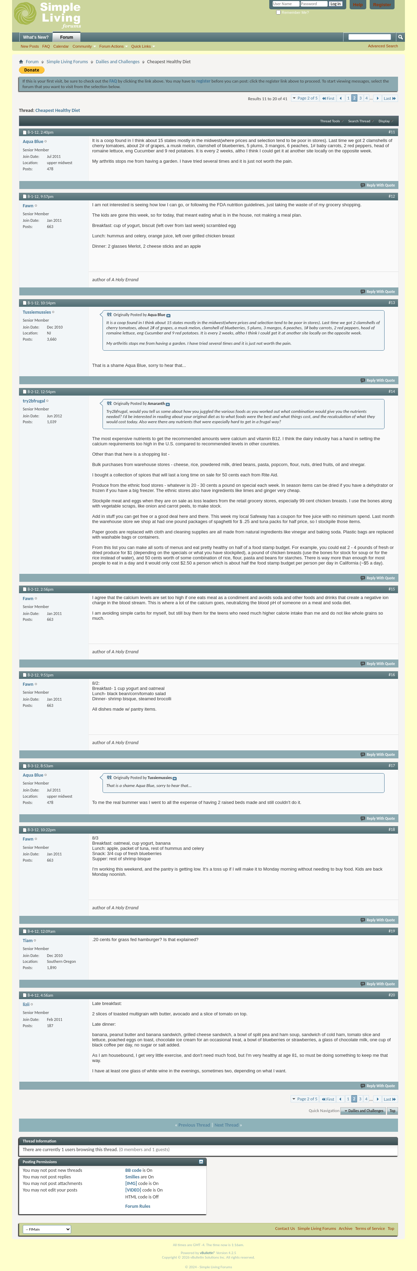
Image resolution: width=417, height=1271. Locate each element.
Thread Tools (330, 121)
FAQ (46, 46)
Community (82, 46)
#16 (392, 674)
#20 (392, 995)
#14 (392, 391)
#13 (392, 302)
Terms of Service (370, 1228)
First (327, 98)
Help (358, 4)
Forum (66, 37)
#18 (392, 829)
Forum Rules (137, 1206)
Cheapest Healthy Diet (58, 110)
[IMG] (131, 1183)
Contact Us (285, 1228)
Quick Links (141, 46)
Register (382, 4)
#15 (392, 589)
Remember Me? (292, 12)
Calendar (61, 46)
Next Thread (226, 1125)
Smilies (132, 1177)
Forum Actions (111, 46)
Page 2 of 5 (308, 98)
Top (392, 1111)
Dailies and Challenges (117, 62)
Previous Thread (194, 1125)
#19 (392, 931)
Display (384, 121)
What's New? (36, 37)
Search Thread (359, 121)
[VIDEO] (133, 1190)
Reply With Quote (378, 185)
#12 (392, 196)
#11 (392, 132)
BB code (133, 1170)
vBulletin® (207, 1253)
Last (390, 98)
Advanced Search (383, 46)
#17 (392, 765)
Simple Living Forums (67, 62)
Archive (345, 1228)
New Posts (30, 46)
